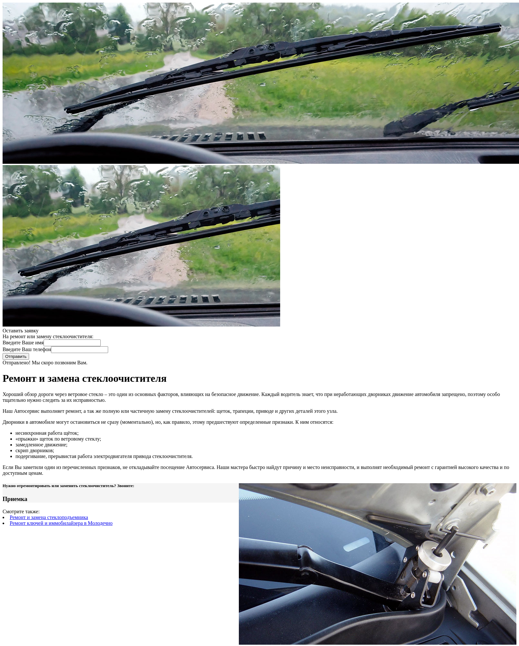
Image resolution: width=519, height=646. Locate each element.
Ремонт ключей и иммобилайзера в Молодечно (61, 523)
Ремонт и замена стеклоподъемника (49, 517)
